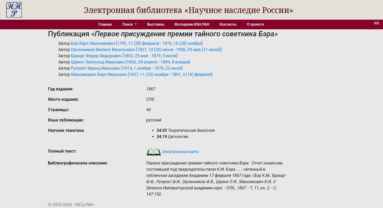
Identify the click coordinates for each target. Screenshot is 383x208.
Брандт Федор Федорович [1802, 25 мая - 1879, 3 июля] (124, 55)
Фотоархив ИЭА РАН (192, 24)
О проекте (255, 24)
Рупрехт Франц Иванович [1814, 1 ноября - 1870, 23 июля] (126, 68)
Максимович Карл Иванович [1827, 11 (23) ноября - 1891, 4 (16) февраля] (141, 74)
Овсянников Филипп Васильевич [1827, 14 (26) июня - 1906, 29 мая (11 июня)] (146, 49)
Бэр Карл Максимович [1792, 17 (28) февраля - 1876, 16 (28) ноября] (136, 43)
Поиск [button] (128, 24)
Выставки (155, 24)
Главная (105, 24)
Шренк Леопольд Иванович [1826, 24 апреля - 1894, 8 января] (130, 62)
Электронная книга (172, 151)
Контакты (228, 24)
